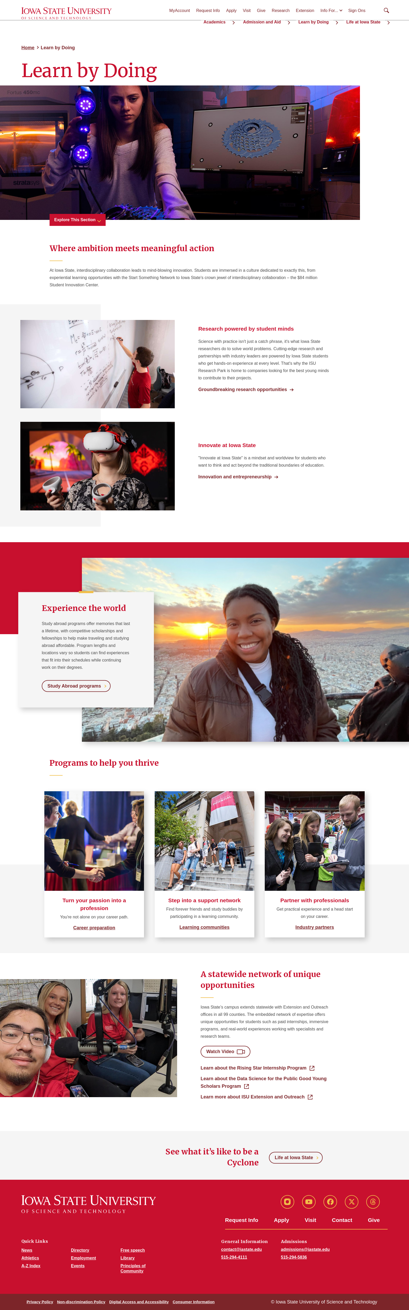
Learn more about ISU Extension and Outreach (253, 1096)
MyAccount (179, 10)
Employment (83, 1258)
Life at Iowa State (294, 1157)
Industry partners (315, 927)
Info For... (329, 10)
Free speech (133, 1250)
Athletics (30, 1258)
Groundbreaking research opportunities (242, 389)
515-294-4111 (234, 1257)
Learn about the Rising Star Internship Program (253, 1068)
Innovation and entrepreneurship (235, 476)
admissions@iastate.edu (305, 1249)
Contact (342, 1220)
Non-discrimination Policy (81, 1302)
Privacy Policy (40, 1302)
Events (78, 1266)
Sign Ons (356, 10)
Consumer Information (194, 1302)
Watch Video (220, 1051)
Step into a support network (204, 900)
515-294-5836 (294, 1257)
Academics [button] (241, 21)
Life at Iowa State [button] (368, 21)
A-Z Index (30, 1266)
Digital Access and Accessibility (139, 1302)
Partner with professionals (314, 900)
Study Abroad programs (74, 685)
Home (27, 47)
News (26, 1250)
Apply (231, 10)
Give (261, 10)
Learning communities (204, 927)
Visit (247, 10)
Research (281, 10)
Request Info (208, 10)
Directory (80, 1250)
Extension (305, 10)
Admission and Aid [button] (281, 21)
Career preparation (94, 927)
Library (128, 1258)
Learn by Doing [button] (325, 21)
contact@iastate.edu (241, 1249)
